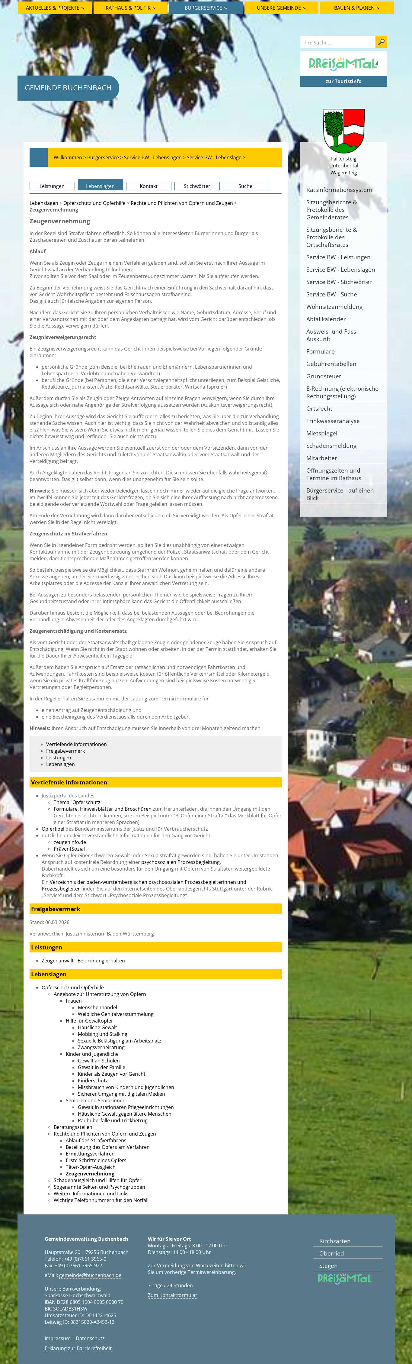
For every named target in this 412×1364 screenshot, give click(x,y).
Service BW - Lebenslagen (340, 269)
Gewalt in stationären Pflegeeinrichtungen (126, 1107)
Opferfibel (53, 829)
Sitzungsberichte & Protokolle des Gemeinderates (331, 209)
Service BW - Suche (331, 294)
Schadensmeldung (331, 445)
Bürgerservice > (105, 157)
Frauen (74, 1000)
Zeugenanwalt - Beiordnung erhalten (83, 960)
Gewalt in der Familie (101, 1067)
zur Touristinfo (344, 81)
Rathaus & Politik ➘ (131, 8)
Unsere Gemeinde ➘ (281, 8)
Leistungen (52, 186)
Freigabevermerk (65, 751)
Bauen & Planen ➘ (357, 8)
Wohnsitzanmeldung (334, 306)
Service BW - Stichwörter (339, 282)
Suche (245, 186)
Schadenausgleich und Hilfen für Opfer (98, 1180)
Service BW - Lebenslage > (216, 157)
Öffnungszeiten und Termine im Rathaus (333, 474)
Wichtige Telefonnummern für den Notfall (101, 1200)
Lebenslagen (100, 186)
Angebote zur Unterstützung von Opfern (100, 994)
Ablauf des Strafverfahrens (96, 1140)
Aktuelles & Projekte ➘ (55, 8)
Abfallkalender (326, 319)
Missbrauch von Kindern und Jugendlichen (126, 1087)
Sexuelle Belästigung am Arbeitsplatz (119, 1040)
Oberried (331, 1253)
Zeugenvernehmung (90, 1173)
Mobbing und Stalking (102, 1034)
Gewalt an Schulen (99, 1060)
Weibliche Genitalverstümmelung (116, 1014)
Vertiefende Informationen (76, 744)
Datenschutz (90, 1338)
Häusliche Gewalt (97, 1027)
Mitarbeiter (321, 458)
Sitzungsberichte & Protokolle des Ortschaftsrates (331, 237)
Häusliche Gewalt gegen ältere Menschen (124, 1113)
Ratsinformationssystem (339, 189)
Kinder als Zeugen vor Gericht (111, 1074)
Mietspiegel (321, 433)
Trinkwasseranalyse (333, 421)
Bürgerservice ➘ (206, 8)
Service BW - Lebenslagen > (155, 157)
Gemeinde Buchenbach (68, 87)
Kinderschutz (93, 1080)
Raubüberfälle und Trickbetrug (113, 1120)
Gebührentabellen (331, 363)
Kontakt (149, 186)
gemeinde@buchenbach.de (90, 1275)
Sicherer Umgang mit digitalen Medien (121, 1094)
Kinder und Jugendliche (92, 1054)
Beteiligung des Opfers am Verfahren (108, 1147)
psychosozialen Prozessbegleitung (180, 862)
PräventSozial (69, 848)
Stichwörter (197, 186)
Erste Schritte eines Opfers (96, 1160)
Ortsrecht (319, 408)
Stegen (328, 1265)
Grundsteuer (323, 376)
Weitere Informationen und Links (91, 1193)
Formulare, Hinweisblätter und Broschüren (103, 809)
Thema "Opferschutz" (78, 802)
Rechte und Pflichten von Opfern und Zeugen (182, 203)
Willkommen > (70, 157)
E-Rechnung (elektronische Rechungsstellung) (342, 392)
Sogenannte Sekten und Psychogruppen (99, 1187)
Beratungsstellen (73, 1127)
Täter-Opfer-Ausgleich (91, 1167)
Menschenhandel (97, 1007)
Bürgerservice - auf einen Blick (340, 494)
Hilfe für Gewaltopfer (89, 1020)
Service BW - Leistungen (338, 257)
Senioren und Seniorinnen (96, 1100)
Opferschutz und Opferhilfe (94, 203)
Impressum (58, 1338)
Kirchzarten (335, 1241)
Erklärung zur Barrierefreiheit (78, 1348)
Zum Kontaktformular (172, 1295)
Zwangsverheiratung (101, 1047)
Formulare (320, 351)
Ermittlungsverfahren (90, 1153)
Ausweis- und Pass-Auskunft (332, 335)
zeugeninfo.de (70, 842)
